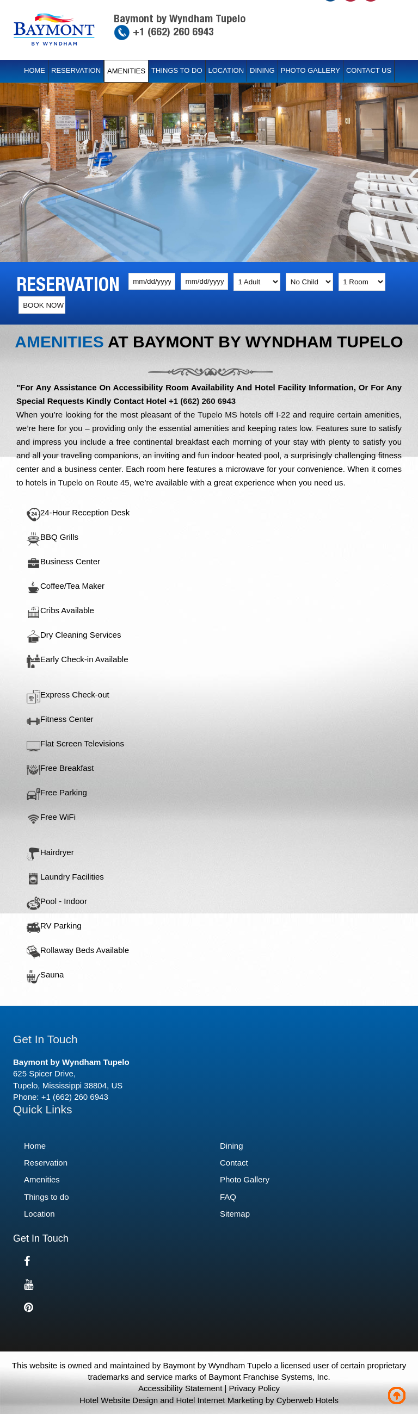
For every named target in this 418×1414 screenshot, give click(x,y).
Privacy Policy (254, 1388)
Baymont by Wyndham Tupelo (179, 18)
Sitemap (235, 1213)
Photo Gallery (310, 70)
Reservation (76, 70)
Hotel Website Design (118, 1400)
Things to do (176, 70)
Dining (262, 70)
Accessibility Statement (180, 1388)
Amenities (126, 71)
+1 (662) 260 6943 (172, 31)
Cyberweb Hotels (307, 1400)
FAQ (228, 1196)
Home (34, 70)
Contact (234, 1162)
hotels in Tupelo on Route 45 (78, 482)
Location (226, 70)
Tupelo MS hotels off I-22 (244, 414)
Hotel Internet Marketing (219, 1400)
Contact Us (368, 70)
